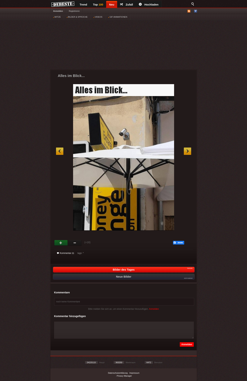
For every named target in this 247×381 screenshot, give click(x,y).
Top (98, 4)
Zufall (126, 4)
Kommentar (65, 253)
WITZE (57, 17)
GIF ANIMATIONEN (117, 17)
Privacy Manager (124, 376)
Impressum (134, 373)
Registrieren (74, 11)
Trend (83, 4)
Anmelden (58, 11)
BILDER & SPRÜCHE (77, 17)
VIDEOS (97, 17)
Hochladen (148, 4)
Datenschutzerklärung (118, 373)
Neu (111, 4)
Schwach (75, 243)
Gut (61, 243)
